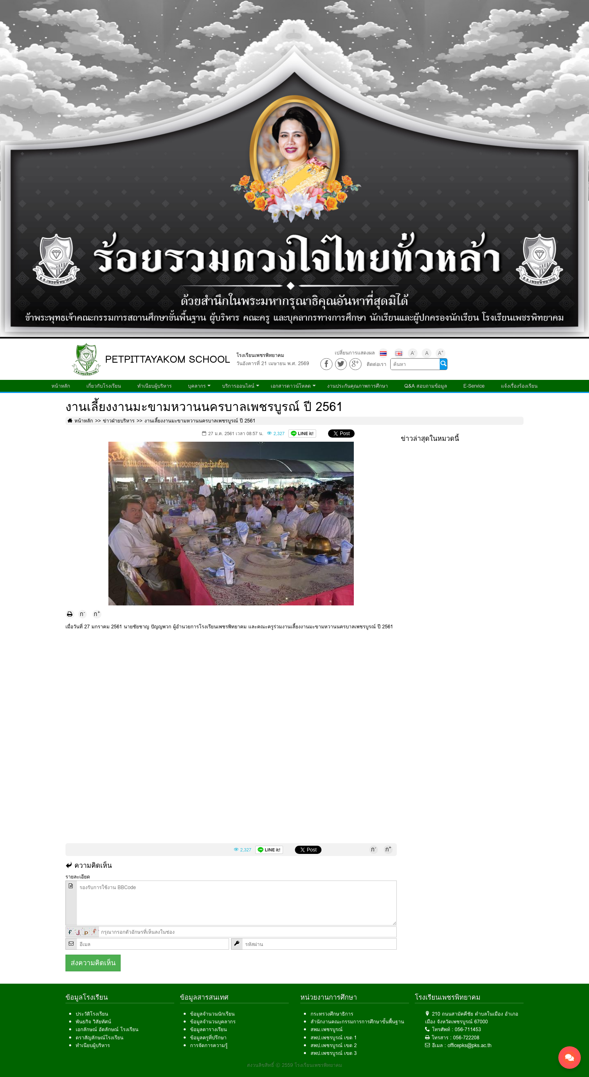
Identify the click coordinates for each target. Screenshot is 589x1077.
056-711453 (468, 1029)
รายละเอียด (77, 877)
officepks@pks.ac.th (469, 1045)
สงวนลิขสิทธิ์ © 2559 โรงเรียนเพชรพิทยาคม (294, 1065)
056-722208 (466, 1037)
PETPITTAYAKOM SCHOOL (167, 359)
